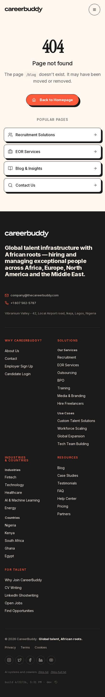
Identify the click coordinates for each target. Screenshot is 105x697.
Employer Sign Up (19, 366)
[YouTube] (51, 660)
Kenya (10, 533)
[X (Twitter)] (19, 660)
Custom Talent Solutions (76, 421)
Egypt (9, 556)
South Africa (14, 540)
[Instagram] (9, 660)
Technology (14, 485)
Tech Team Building (73, 444)
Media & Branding (71, 396)
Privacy (10, 647)
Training (63, 388)
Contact (11, 358)
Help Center (67, 498)
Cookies (41, 647)
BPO (60, 380)
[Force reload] (56, 682)
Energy (10, 508)
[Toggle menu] (94, 9)
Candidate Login (18, 374)
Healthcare (13, 492)
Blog (61, 468)
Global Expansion (71, 436)
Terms (25, 647)
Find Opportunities (19, 611)
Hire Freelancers (70, 403)
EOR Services (68, 365)
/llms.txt (43, 672)
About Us (12, 351)
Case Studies (67, 475)
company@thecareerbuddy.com (32, 295)
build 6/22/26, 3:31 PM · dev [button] (28, 682)
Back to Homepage (52, 100)
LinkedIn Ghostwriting (21, 595)
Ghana (10, 548)
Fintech (10, 477)
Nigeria (10, 525)
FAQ (60, 491)
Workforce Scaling (72, 428)
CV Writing (13, 588)
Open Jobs (13, 603)
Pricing (62, 506)
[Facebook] (30, 660)
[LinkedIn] (40, 660)
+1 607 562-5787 (20, 303)
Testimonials (67, 483)
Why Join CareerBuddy (23, 580)
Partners (64, 514)
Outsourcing (67, 373)
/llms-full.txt (58, 672)
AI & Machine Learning (22, 500)
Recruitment (66, 357)
